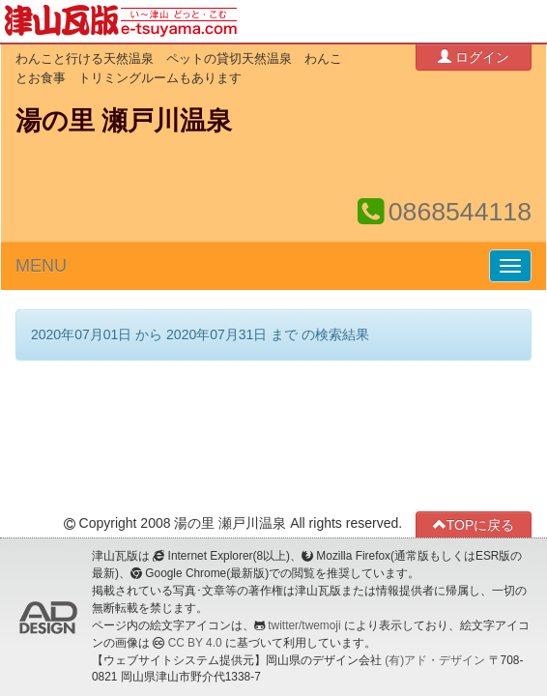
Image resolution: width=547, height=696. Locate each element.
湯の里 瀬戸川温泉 (123, 120)
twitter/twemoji (304, 625)
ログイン (473, 56)
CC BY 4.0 (195, 643)
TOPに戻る (474, 524)
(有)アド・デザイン (435, 660)
